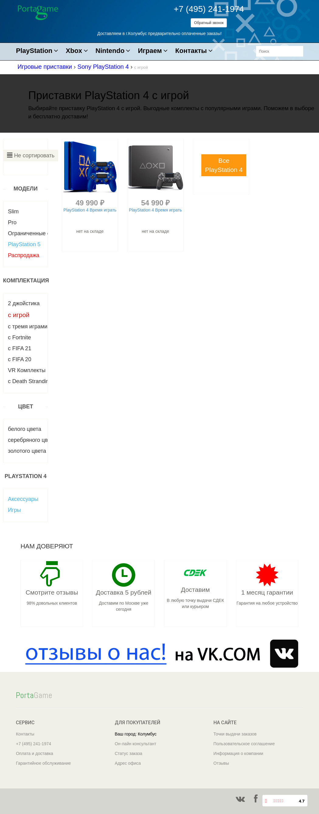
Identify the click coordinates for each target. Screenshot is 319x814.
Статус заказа (128, 753)
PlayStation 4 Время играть (90, 210)
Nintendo (112, 50)
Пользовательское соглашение (244, 743)
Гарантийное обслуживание (43, 763)
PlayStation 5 (24, 244)
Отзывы (221, 763)
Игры (14, 510)
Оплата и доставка (34, 753)
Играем (153, 50)
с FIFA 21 (19, 348)
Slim (13, 211)
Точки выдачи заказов (235, 734)
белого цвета (24, 429)
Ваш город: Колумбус (136, 734)
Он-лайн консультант (135, 743)
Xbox (77, 50)
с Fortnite (19, 337)
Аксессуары (23, 499)
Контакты (194, 50)
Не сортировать (30, 155)
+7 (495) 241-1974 (209, 9)
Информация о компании (238, 753)
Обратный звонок (209, 23)
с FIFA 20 (19, 359)
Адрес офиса (128, 763)
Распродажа (23, 255)
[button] (223, 165)
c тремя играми (27, 326)
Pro (12, 222)
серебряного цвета (32, 440)
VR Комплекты (27, 370)
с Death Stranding (30, 381)
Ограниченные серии (35, 233)
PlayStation (37, 50)
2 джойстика (24, 303)
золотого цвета (27, 451)
